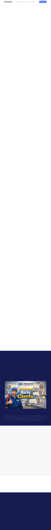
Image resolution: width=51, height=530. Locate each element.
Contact (33, 1)
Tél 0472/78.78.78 (43, 1)
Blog (30, 1)
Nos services (27, 1)
